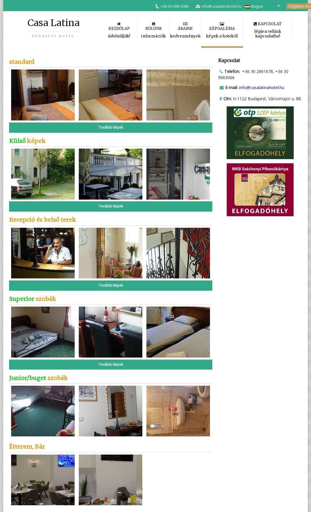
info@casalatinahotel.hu (222, 6)
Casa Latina (53, 27)
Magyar (254, 6)
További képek (110, 127)
